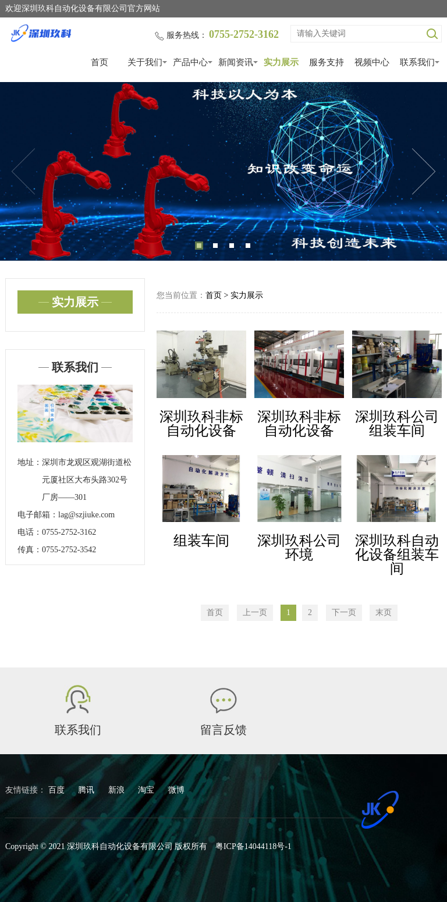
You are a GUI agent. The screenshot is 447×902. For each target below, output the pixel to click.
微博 (176, 790)
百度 (57, 790)
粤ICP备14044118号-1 (253, 846)
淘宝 (147, 790)
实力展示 (281, 62)
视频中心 (371, 62)
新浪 (117, 790)
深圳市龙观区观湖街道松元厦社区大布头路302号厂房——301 (87, 480)
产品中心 (190, 62)
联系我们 (417, 62)
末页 (383, 612)
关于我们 (144, 62)
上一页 (255, 612)
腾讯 (87, 790)
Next (423, 171)
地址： (29, 462)
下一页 (344, 612)
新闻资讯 (235, 62)
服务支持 (326, 62)
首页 (99, 62)
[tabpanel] (223, 171)
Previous (23, 171)
